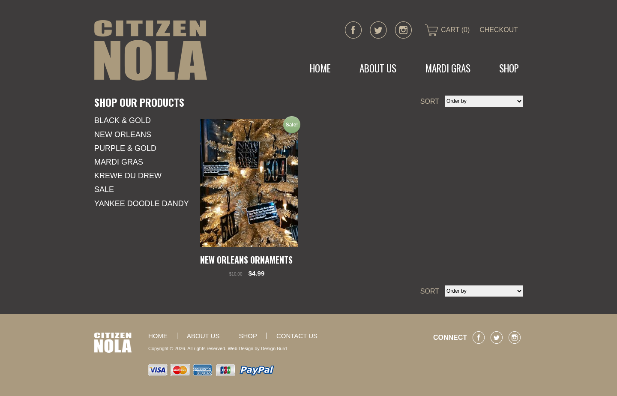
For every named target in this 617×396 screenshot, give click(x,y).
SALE (104, 189)
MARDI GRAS (447, 68)
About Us (377, 68)
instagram (403, 30)
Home (320, 68)
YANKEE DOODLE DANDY (141, 203)
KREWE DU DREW (128, 175)
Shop (509, 68)
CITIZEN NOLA (150, 50)
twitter (378, 30)
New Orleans (122, 134)
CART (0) (455, 29)
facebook (353, 30)
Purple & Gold (125, 148)
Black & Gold (122, 120)
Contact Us (296, 336)
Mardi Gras (118, 162)
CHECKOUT (498, 29)
